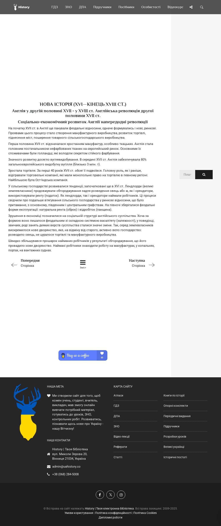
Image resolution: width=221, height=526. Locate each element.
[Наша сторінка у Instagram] (121, 495)
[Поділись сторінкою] (191, 7)
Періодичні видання (177, 416)
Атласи (118, 395)
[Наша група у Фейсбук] (100, 495)
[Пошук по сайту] (201, 7)
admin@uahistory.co (66, 466)
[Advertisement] (83, 64)
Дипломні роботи (110, 517)
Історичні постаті (175, 457)
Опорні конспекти (176, 405)
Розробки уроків (175, 436)
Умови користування (79, 513)
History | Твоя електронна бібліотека (109, 508)
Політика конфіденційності (113, 513)
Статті (118, 457)
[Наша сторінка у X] (110, 495)
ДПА (117, 416)
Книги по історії (174, 395)
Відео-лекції (121, 436)
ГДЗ (116, 405)
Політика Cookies (145, 513)
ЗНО (116, 426)
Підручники (171, 426)
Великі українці (174, 446)
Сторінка (38, 263)
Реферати (120, 446)
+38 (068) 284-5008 (65, 474)
